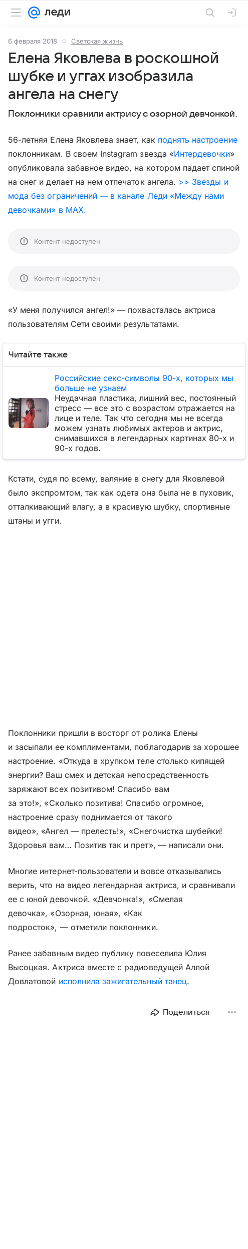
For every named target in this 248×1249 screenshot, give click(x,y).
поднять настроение (197, 140)
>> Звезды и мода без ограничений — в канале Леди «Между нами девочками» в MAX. (118, 196)
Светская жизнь (97, 41)
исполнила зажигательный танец (123, 981)
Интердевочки (202, 154)
